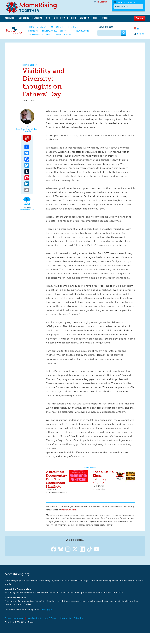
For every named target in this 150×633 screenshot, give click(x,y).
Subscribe (78, 618)
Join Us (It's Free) (126, 2)
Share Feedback (33, 618)
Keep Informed (61, 18)
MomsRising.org (33, 7)
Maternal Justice (49, 31)
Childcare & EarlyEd (37, 27)
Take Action (23, 18)
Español (106, 18)
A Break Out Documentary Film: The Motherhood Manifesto (56, 479)
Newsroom (85, 18)
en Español (102, 2)
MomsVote (9, 18)
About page (46, 609)
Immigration (33, 31)
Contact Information (14, 618)
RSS (139, 28)
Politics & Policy (63, 34)
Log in (140, 34)
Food (51, 27)
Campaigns (37, 18)
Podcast (50, 34)
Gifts (73, 18)
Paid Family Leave (36, 34)
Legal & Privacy (51, 618)
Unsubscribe (65, 618)
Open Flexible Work (80, 31)
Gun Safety (61, 27)
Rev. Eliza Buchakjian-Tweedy (27, 130)
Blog (48, 18)
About (96, 18)
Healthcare (74, 27)
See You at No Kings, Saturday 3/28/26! (103, 477)
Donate (139, 18)
